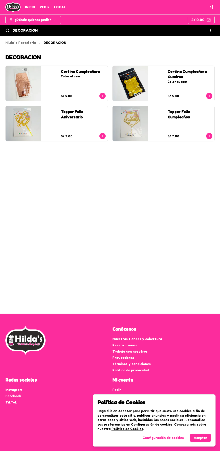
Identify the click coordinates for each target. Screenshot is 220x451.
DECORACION (25, 30)
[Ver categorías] (211, 31)
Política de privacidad (130, 370)
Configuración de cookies (163, 438)
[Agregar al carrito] (102, 96)
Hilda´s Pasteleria (20, 43)
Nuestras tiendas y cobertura (137, 339)
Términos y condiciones (131, 364)
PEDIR (45, 7)
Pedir (116, 390)
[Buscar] (7, 30)
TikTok (11, 402)
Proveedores (123, 358)
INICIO (30, 7)
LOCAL (60, 7)
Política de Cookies (127, 429)
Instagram (13, 390)
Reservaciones (124, 345)
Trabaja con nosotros (130, 351)
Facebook (13, 396)
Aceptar (200, 438)
